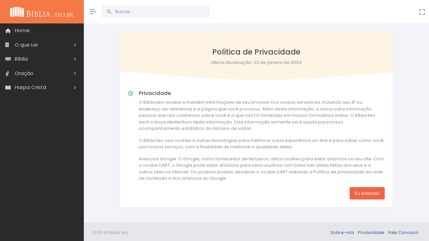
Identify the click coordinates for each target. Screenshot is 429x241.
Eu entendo (367, 193)
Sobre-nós (342, 232)
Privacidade (371, 232)
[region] (42, 128)
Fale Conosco (403, 232)
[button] (42, 45)
